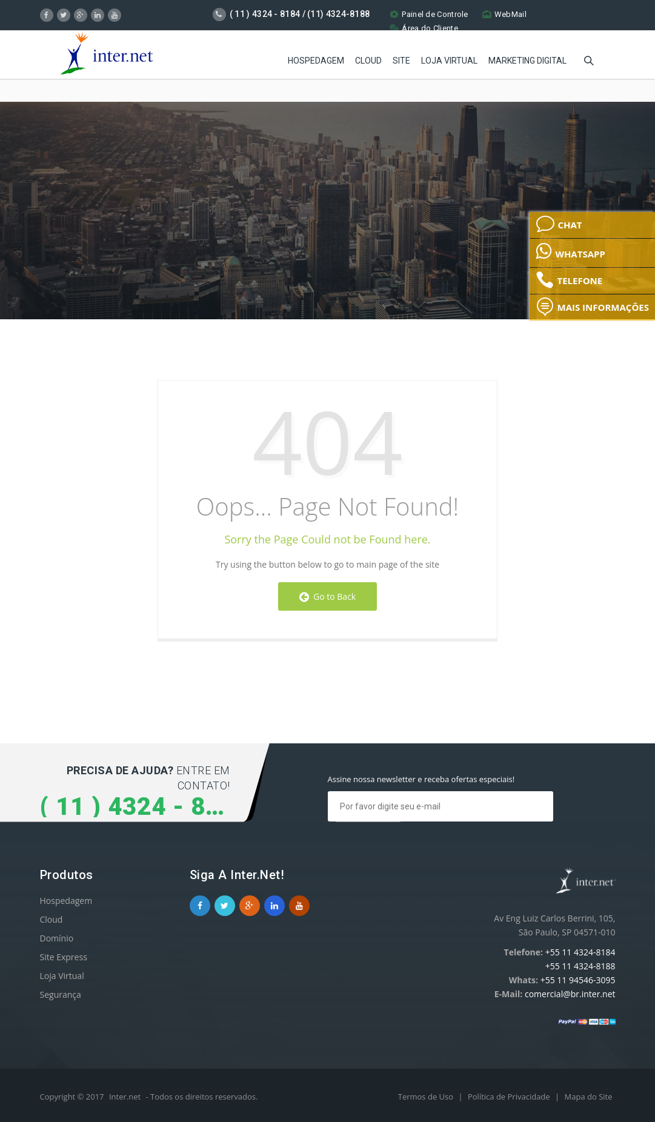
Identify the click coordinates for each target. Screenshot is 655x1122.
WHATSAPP (570, 251)
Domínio (57, 938)
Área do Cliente (424, 28)
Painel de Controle (429, 14)
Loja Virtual (449, 60)
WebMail (504, 14)
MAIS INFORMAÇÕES (592, 306)
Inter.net (125, 1096)
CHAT (559, 224)
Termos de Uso (427, 1096)
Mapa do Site (589, 1096)
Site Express (63, 957)
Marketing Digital (527, 60)
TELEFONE (569, 280)
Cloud (368, 60)
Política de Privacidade (510, 1096)
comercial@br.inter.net (570, 994)
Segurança (60, 994)
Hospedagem (316, 60)
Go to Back (327, 596)
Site (401, 60)
